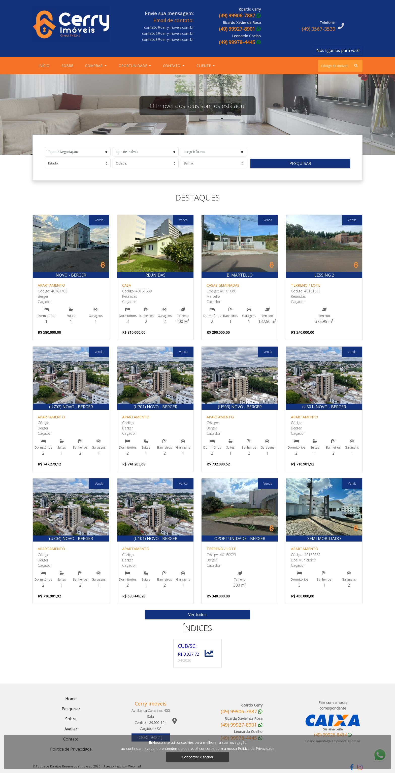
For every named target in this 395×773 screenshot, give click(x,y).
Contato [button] (172, 65)
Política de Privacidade (256, 748)
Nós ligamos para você (337, 50)
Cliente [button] (204, 65)
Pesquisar (300, 163)
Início (45, 65)
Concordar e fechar (197, 757)
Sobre (68, 65)
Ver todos (197, 614)
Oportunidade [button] (133, 65)
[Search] (340, 66)
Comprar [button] (94, 65)
